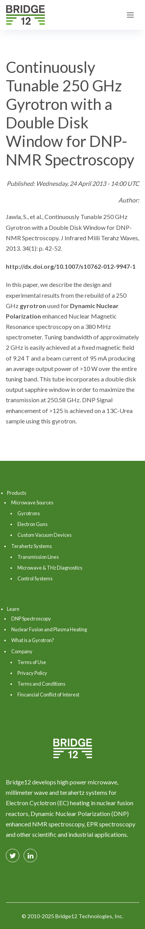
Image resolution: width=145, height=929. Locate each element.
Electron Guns (32, 524)
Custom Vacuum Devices (44, 535)
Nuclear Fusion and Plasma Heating (49, 629)
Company (21, 651)
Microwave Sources (32, 502)
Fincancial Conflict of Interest (48, 694)
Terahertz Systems (31, 546)
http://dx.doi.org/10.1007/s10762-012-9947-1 (71, 266)
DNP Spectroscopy (31, 618)
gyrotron (33, 305)
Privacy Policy (32, 673)
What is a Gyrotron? (32, 640)
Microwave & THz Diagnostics (49, 568)
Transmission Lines (38, 557)
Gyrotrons (28, 513)
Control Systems (35, 578)
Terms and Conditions (41, 684)
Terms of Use (31, 662)
